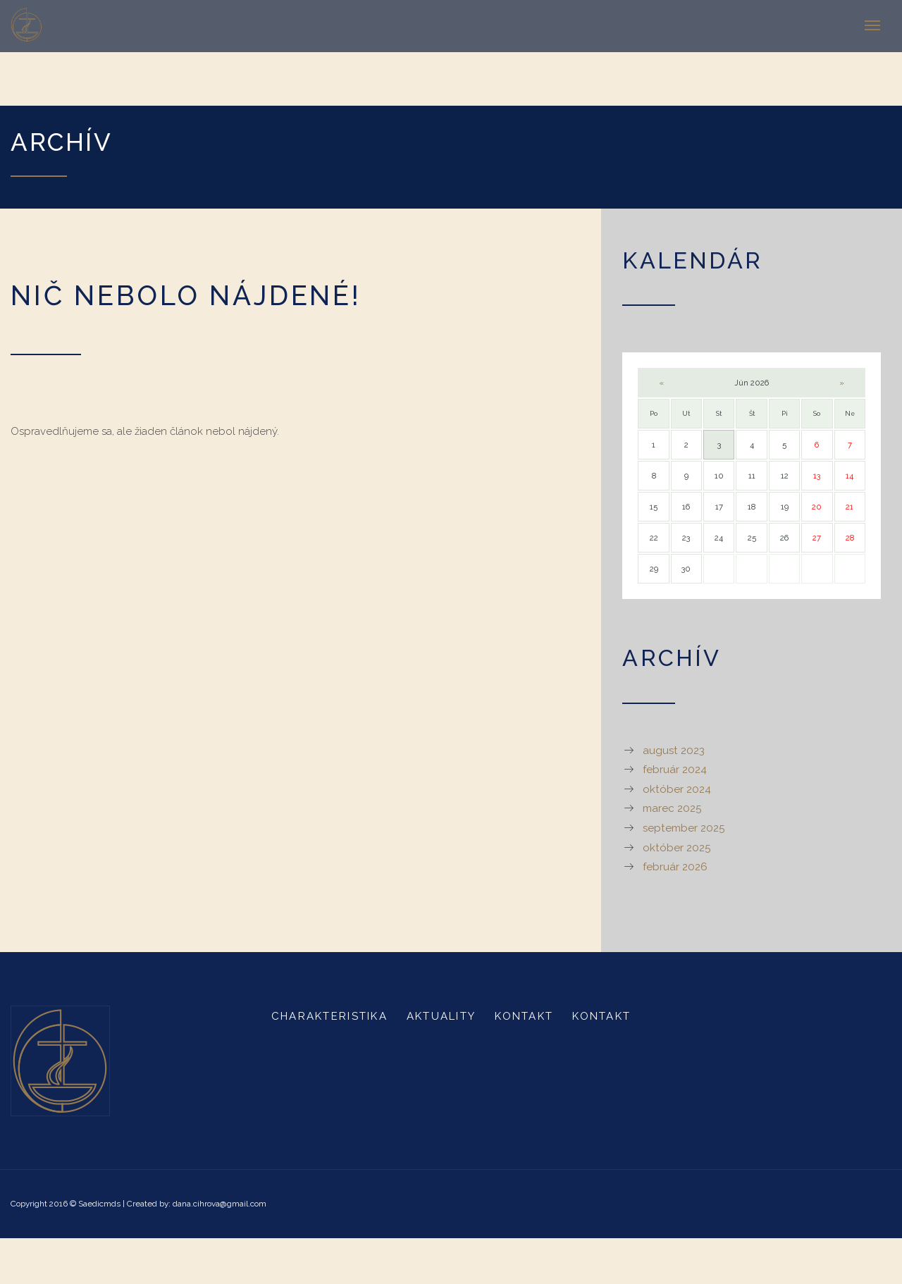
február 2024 (675, 769)
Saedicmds (99, 1204)
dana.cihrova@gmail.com (219, 1204)
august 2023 (674, 750)
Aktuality (441, 1016)
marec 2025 (672, 808)
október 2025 (676, 847)
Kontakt (524, 1016)
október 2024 (677, 789)
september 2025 (683, 828)
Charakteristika (329, 1016)
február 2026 (675, 866)
